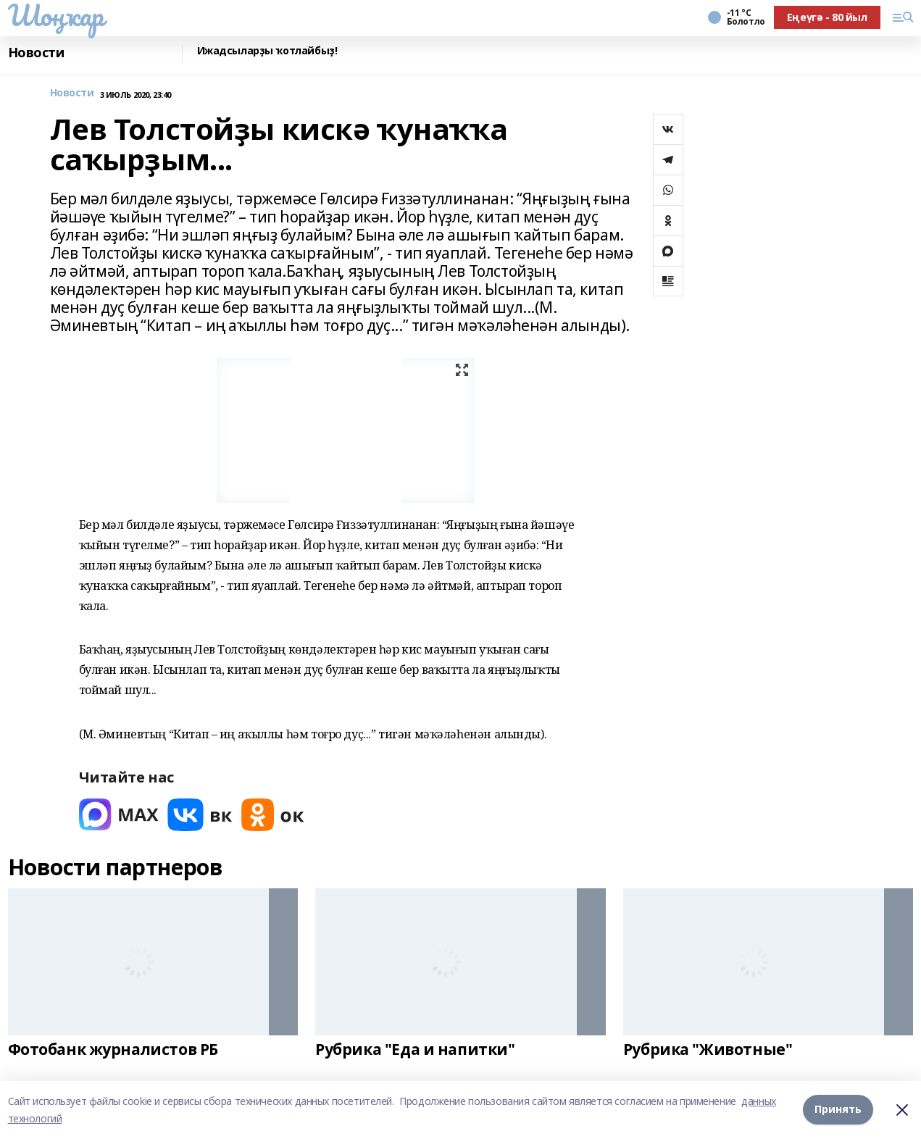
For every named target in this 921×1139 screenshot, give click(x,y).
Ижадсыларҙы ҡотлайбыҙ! (267, 51)
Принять (838, 1110)
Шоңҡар (56, 15)
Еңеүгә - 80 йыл (827, 17)
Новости (36, 52)
